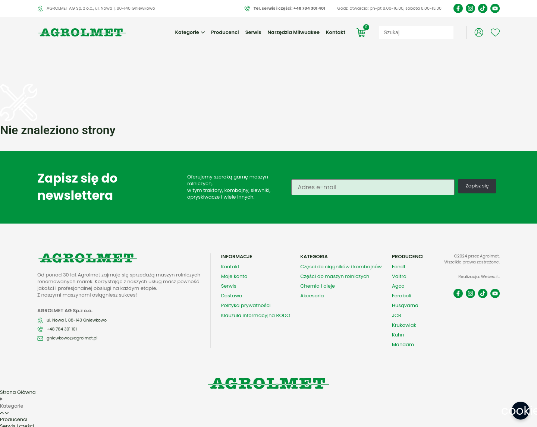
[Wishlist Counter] (495, 32)
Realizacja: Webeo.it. (479, 260)
